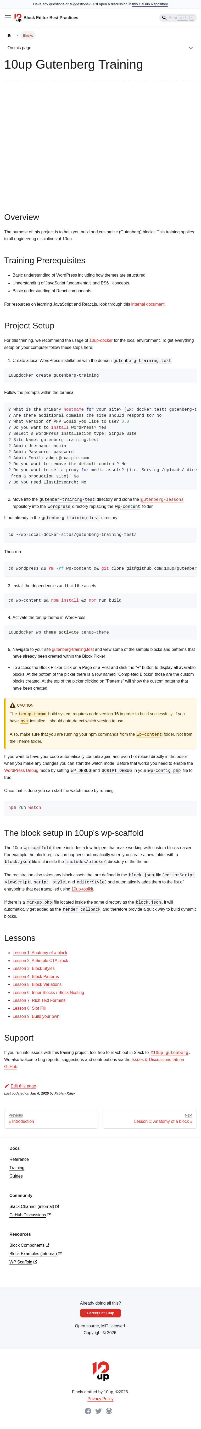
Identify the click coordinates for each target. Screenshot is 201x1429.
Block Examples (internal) (35, 1253)
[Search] (178, 18)
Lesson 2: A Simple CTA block (40, 960)
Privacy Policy (100, 1399)
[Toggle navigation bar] (8, 18)
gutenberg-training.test (73, 649)
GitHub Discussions (30, 1215)
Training (16, 1168)
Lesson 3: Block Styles (34, 968)
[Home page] (9, 35)
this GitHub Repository (150, 4)
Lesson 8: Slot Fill (29, 1008)
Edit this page (20, 1086)
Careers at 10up (100, 1313)
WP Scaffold (23, 1262)
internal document (148, 304)
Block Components (29, 1245)
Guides (16, 1176)
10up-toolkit (82, 889)
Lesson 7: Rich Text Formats (39, 1000)
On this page (19, 48)
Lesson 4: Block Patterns (36, 976)
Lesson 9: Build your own (36, 1016)
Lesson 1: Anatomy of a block (40, 952)
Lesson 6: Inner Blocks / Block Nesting (48, 992)
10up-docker (101, 340)
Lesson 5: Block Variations (37, 984)
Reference (19, 1159)
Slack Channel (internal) (34, 1206)
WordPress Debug (21, 770)
